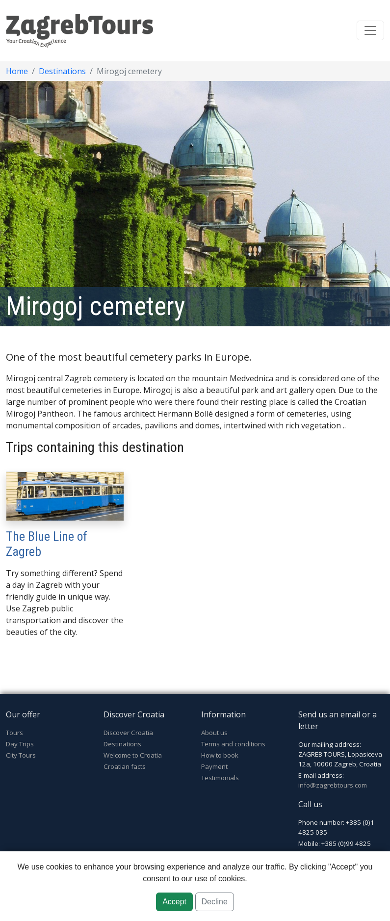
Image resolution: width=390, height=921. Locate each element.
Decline (215, 901)
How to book (219, 755)
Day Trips (20, 743)
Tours (14, 732)
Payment (214, 766)
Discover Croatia (128, 732)
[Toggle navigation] (370, 30)
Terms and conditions (233, 743)
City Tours (21, 755)
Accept (174, 901)
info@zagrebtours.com (332, 785)
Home (17, 71)
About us (214, 732)
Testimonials (220, 777)
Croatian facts (125, 766)
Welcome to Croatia (133, 755)
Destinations (62, 71)
